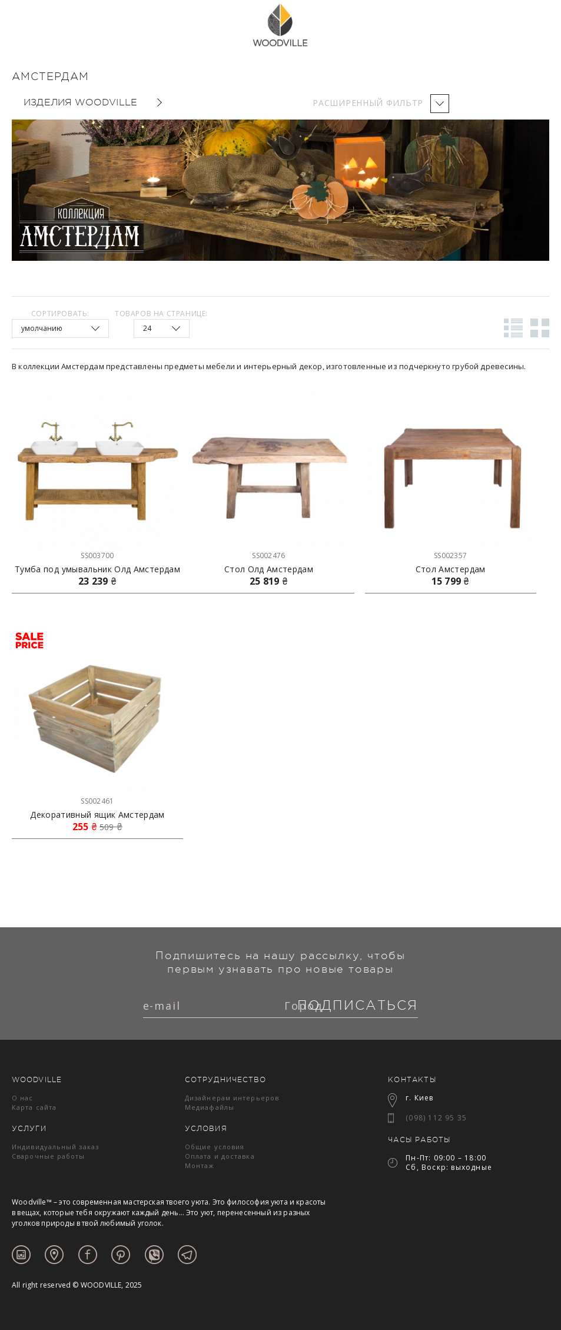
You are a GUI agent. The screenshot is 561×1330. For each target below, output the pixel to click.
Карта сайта (34, 1107)
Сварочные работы (48, 1156)
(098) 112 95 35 (436, 1118)
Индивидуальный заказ (55, 1146)
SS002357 (450, 555)
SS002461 (97, 801)
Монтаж (200, 1165)
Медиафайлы (209, 1107)
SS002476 (268, 555)
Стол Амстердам (451, 569)
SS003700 (97, 555)
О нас (23, 1097)
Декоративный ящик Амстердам (97, 815)
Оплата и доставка (220, 1156)
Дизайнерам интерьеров (232, 1097)
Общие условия (214, 1146)
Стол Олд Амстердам (268, 569)
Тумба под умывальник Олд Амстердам (97, 569)
